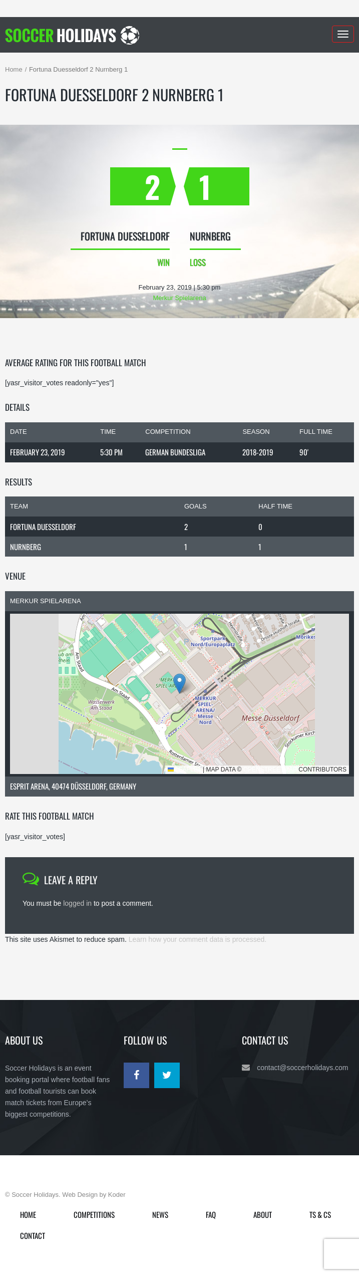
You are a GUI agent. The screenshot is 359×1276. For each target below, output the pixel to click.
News (160, 1214)
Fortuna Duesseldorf (43, 526)
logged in (77, 903)
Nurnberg (25, 546)
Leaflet (184, 769)
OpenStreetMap (270, 769)
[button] (179, 683)
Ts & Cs (320, 1214)
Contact (32, 1235)
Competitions (94, 1214)
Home (14, 69)
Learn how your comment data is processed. (197, 939)
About (262, 1214)
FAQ (211, 1214)
